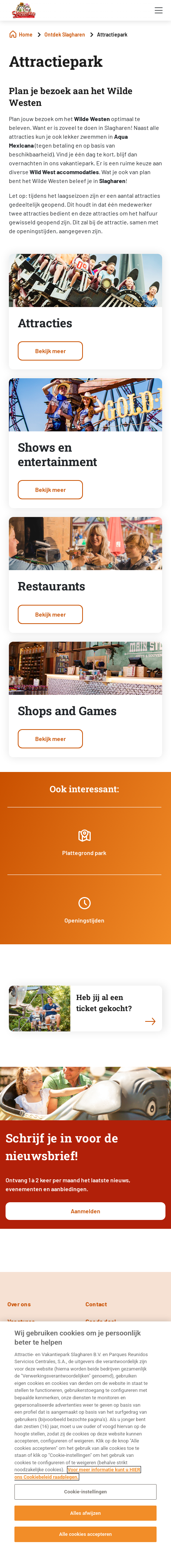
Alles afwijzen (85, 1513)
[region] (85, 1434)
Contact (96, 1303)
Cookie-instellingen (85, 1491)
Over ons (19, 1303)
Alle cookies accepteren (85, 1534)
